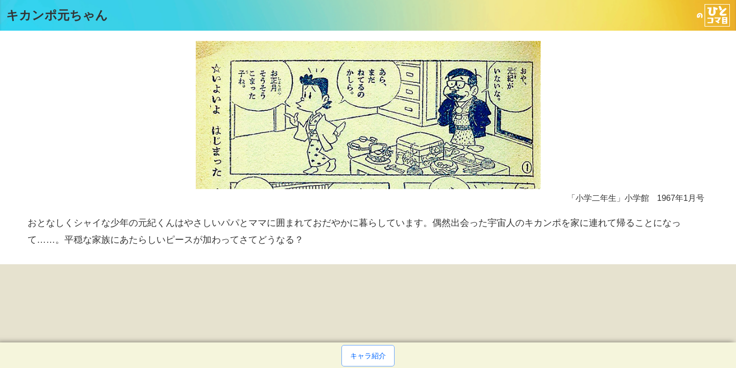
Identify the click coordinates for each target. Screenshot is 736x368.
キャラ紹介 (368, 356)
